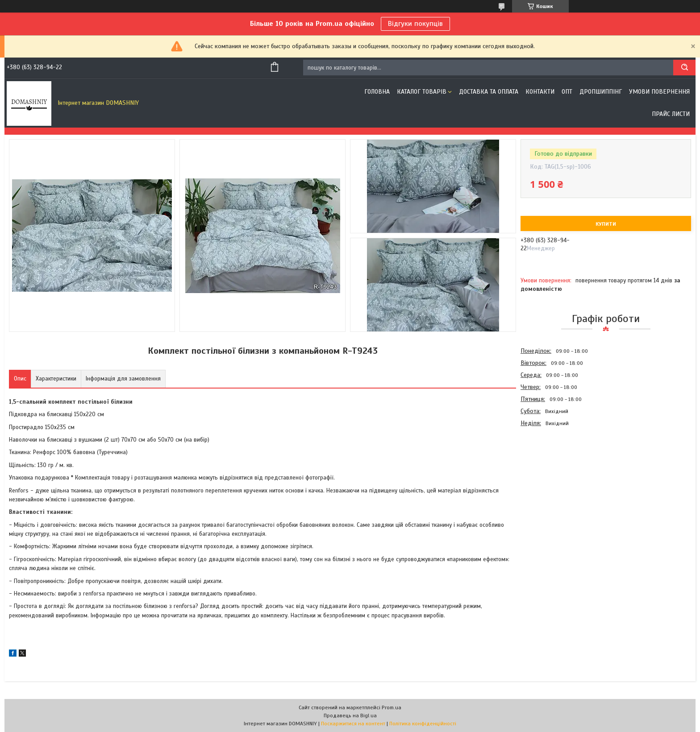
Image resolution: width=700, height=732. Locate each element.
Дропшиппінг (600, 91)
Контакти (539, 91)
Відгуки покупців (415, 23)
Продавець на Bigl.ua (350, 715)
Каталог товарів (421, 91)
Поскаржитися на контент (353, 723)
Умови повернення (659, 91)
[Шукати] (684, 67)
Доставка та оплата (488, 91)
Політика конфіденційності (422, 723)
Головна (377, 91)
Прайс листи (671, 114)
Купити (606, 224)
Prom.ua (391, 707)
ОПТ (567, 91)
